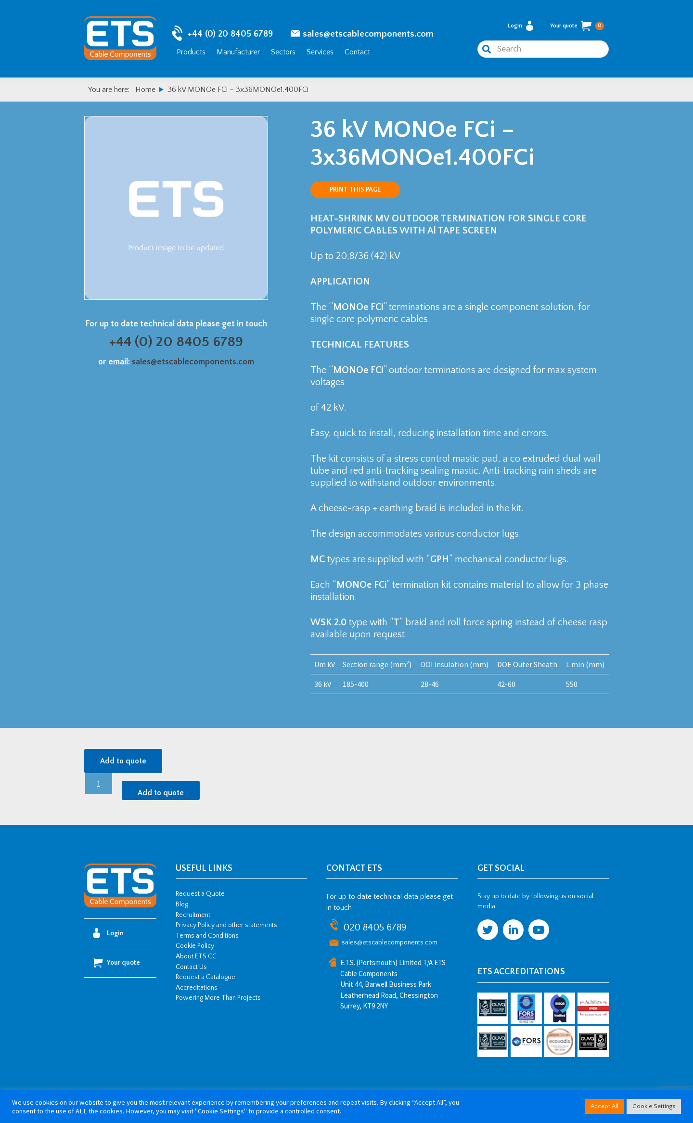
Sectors (283, 52)
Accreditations (197, 988)
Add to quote (123, 761)
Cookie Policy (195, 946)
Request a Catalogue (205, 977)
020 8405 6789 (374, 927)
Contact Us (191, 967)
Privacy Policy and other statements (226, 925)
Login (520, 26)
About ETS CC (196, 956)
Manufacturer (238, 52)
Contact (357, 52)
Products (191, 52)
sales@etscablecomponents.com (368, 34)
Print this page (355, 190)
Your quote (577, 26)
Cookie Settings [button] (653, 1106)
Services (320, 52)
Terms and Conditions (207, 936)
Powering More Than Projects (218, 998)
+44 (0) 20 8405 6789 (230, 34)
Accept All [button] (604, 1106)
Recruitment (193, 915)
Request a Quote (200, 894)
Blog (182, 904)
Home (145, 89)
